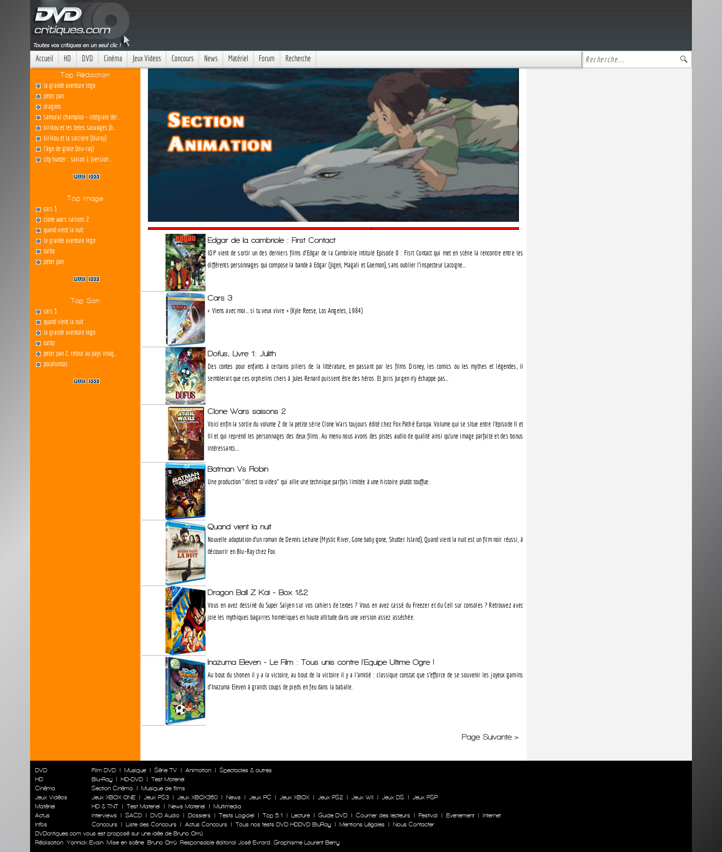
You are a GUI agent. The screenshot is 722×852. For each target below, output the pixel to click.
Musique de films (163, 788)
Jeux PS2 (330, 797)
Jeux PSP (425, 797)
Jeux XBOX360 (197, 797)
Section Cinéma (112, 788)
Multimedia (227, 806)
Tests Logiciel (236, 815)
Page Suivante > (490, 737)
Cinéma (113, 58)
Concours (182, 58)
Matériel (238, 58)
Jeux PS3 (156, 797)
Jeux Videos (146, 58)
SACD (133, 815)
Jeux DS (393, 797)
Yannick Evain (85, 842)
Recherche (298, 58)
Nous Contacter (412, 824)
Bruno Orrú (161, 842)
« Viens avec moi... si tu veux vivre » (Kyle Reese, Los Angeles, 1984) (285, 311)
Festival (428, 815)
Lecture (300, 815)
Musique (135, 770)
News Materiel (186, 806)
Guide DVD (332, 815)
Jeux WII (362, 797)
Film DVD (104, 770)
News (211, 58)
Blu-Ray (102, 779)
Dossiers (199, 815)
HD (67, 58)
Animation (198, 770)
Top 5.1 (273, 815)
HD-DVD (132, 779)
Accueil (44, 58)
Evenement (460, 815)
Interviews (104, 815)
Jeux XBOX (294, 797)
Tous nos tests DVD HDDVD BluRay (283, 824)
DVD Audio (164, 815)
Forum (267, 58)
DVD (87, 58)
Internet (492, 815)
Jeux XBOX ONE (113, 797)
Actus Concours (206, 824)
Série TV (165, 770)
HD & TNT (105, 806)
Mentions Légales (362, 824)
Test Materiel (168, 779)
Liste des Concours (151, 824)
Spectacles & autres (246, 770)
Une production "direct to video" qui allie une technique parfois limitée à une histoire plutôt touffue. (318, 482)
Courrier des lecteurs (383, 815)
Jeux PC (260, 797)
